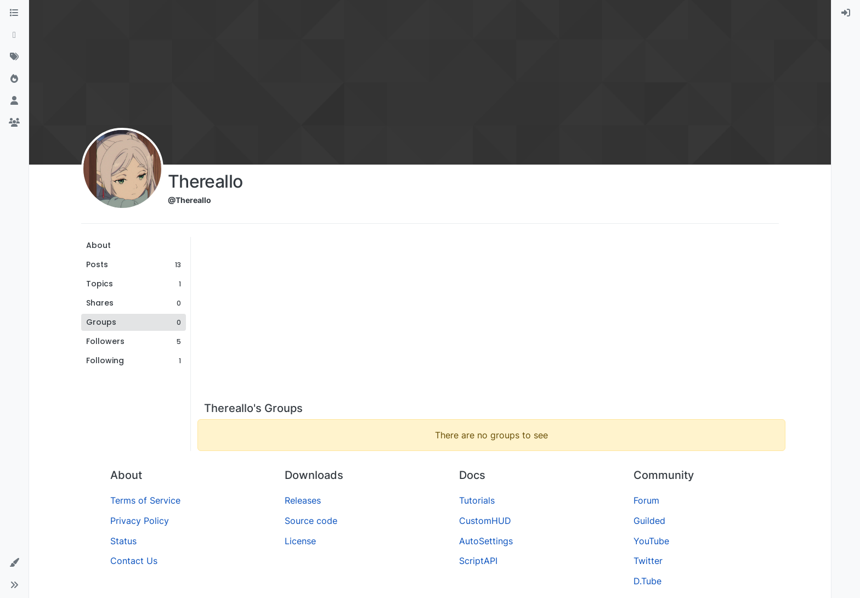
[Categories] (14, 13)
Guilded (649, 520)
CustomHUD (485, 520)
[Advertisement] (491, 319)
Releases (303, 500)
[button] (14, 563)
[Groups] (14, 123)
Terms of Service (145, 500)
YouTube (651, 540)
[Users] (14, 101)
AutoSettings (486, 540)
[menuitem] (846, 13)
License (300, 540)
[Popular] (14, 79)
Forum (646, 500)
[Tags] (14, 57)
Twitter (648, 560)
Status (123, 540)
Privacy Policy (139, 520)
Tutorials (477, 500)
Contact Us (133, 560)
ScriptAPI (478, 560)
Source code (311, 520)
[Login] (846, 13)
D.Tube (647, 581)
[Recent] (14, 35)
